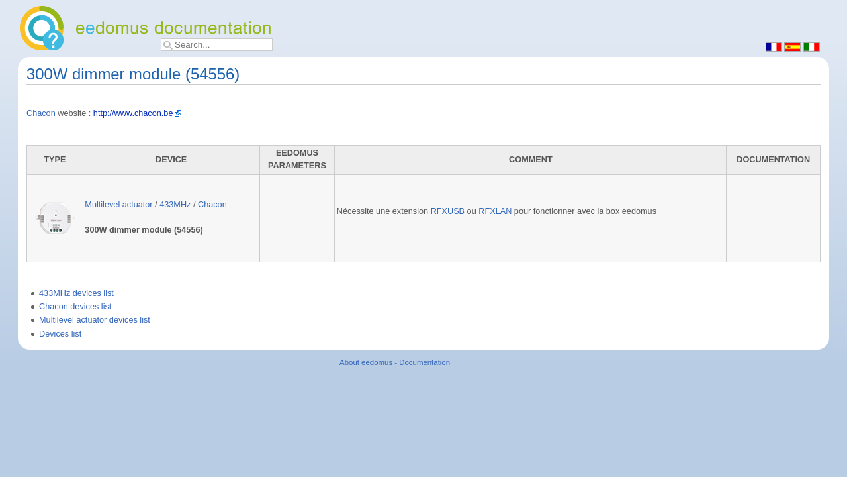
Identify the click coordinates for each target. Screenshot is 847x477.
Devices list (60, 334)
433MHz (175, 204)
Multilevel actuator (118, 204)
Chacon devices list (75, 306)
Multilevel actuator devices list (94, 320)
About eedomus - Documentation (394, 362)
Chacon (41, 113)
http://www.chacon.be (133, 113)
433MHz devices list (76, 293)
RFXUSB (448, 211)
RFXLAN (495, 211)
